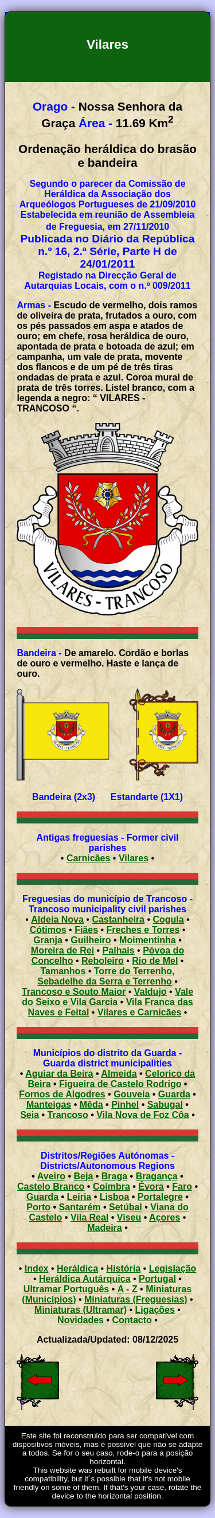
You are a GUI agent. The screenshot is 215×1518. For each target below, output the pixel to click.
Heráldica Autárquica (84, 1279)
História (124, 1268)
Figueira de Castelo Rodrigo (120, 1084)
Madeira (104, 1228)
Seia (29, 1115)
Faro (182, 1186)
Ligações (155, 1310)
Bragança (157, 1176)
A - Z (128, 1289)
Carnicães (89, 858)
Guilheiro (91, 940)
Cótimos (48, 930)
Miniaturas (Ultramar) (80, 1310)
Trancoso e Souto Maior (74, 992)
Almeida (118, 1073)
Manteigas (48, 1104)
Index (37, 1268)
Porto (38, 1207)
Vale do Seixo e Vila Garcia (107, 997)
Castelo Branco (50, 1186)
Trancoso (68, 1115)
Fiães (86, 930)
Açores (164, 1217)
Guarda (174, 1094)
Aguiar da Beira (59, 1073)
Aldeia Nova (57, 919)
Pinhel (125, 1104)
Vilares (133, 858)
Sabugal (165, 1104)
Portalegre (160, 1197)
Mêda (91, 1104)
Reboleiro (102, 961)
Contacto (132, 1320)
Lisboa (115, 1197)
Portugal (157, 1279)
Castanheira (118, 919)
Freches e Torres (143, 930)
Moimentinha (147, 940)
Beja (83, 1176)
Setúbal (125, 1207)
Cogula (168, 919)
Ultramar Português (66, 1289)
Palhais (119, 950)
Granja (47, 940)
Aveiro (51, 1176)
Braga (114, 1176)
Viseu (129, 1217)
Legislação (173, 1268)
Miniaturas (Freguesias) (135, 1299)
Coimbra (111, 1186)
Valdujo (150, 992)
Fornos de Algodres (62, 1094)
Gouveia (132, 1094)
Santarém (80, 1207)
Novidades (80, 1320)
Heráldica (77, 1268)
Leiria (79, 1197)
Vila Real (89, 1217)
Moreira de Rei (62, 950)
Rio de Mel (155, 961)
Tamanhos (62, 971)
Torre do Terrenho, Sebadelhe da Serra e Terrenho (105, 976)
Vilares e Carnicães (139, 1012)
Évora (150, 1186)
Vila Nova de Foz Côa (142, 1115)
